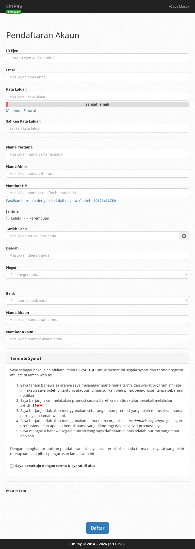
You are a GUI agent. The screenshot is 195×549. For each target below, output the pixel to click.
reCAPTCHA (16, 490)
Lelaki (13, 218)
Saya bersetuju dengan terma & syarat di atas (52, 465)
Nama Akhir (16, 166)
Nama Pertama (19, 147)
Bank (10, 293)
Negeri (12, 267)
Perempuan (36, 218)
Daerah (12, 248)
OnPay (14, 8)
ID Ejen (12, 50)
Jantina (12, 211)
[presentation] (44, 503)
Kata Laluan (16, 89)
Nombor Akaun (19, 331)
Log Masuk (179, 6)
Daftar (98, 528)
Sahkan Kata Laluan (23, 121)
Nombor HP (16, 185)
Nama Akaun (17, 312)
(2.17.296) (116, 543)
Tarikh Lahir (16, 228)
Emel (10, 70)
